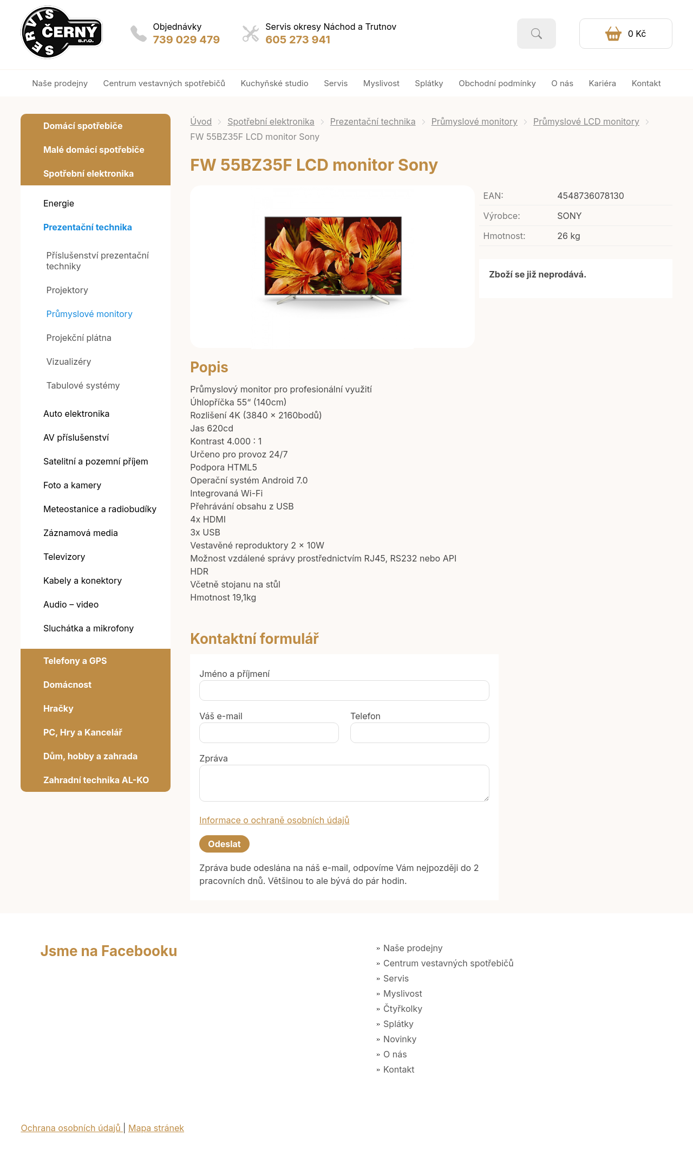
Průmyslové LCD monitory (586, 121)
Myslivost (402, 993)
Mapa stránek (156, 1127)
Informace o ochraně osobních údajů (274, 820)
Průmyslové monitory (475, 121)
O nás (395, 1054)
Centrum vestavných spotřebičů (448, 963)
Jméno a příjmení (234, 673)
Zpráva (213, 758)
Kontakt (398, 1069)
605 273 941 (297, 39)
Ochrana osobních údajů (72, 1127)
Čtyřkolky (402, 1008)
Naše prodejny (413, 948)
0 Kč (637, 33)
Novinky (399, 1039)
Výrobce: (501, 215)
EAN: (493, 195)
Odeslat (224, 843)
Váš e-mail (221, 716)
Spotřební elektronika (271, 121)
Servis (396, 978)
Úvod (201, 121)
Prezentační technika (373, 121)
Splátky (398, 1023)
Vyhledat (536, 33)
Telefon (365, 716)
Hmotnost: (504, 235)
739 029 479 (186, 39)
